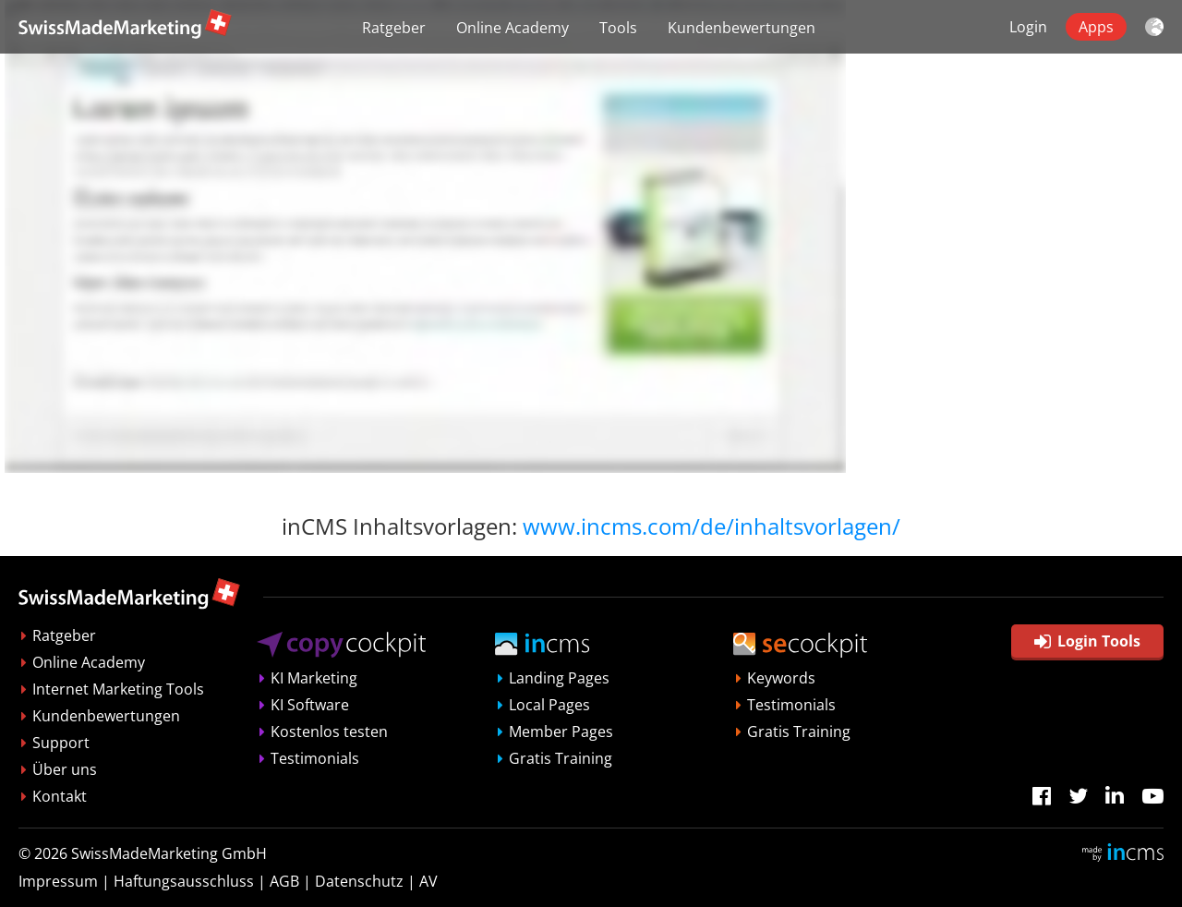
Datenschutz (359, 881)
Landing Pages (559, 678)
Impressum (58, 881)
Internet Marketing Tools (118, 689)
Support (61, 742)
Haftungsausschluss (184, 881)
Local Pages (549, 705)
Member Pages (561, 731)
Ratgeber (394, 28)
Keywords (781, 678)
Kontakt (59, 796)
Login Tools (1087, 641)
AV (428, 881)
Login (1028, 26)
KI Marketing (314, 678)
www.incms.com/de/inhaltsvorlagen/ (711, 526)
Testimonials (315, 758)
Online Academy (512, 28)
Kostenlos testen (329, 731)
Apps (1096, 27)
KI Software (310, 705)
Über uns (64, 769)
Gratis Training (560, 758)
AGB (284, 881)
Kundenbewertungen (741, 28)
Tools (618, 28)
